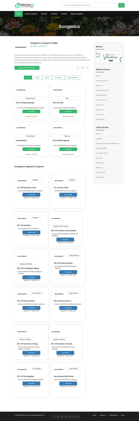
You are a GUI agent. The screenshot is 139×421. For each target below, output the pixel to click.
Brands (64, 14)
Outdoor (54, 14)
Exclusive (58, 77)
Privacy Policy (113, 415)
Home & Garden (31, 14)
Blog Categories (77, 14)
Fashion (44, 14)
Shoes (18, 14)
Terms (123, 415)
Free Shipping (72, 77)
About (94, 415)
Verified (34, 46)
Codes (37, 77)
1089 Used (43, 46)
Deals (47, 77)
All (28, 77)
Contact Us (102, 415)
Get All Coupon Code (27, 68)
